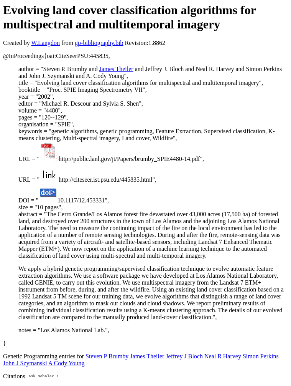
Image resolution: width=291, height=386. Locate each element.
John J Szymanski (25, 363)
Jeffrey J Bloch (184, 356)
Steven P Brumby (106, 356)
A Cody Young (66, 363)
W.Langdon (45, 43)
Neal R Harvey (222, 356)
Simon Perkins (261, 356)
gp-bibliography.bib (99, 43)
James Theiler (116, 69)
